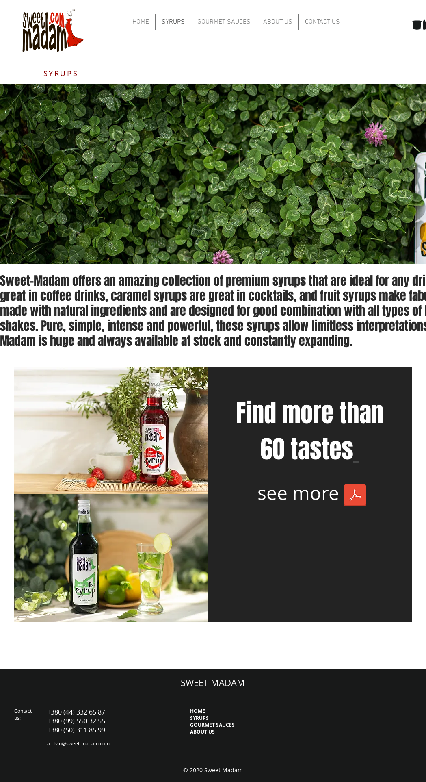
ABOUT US (202, 731)
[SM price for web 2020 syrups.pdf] (355, 496)
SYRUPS (199, 718)
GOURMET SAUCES (212, 724)
